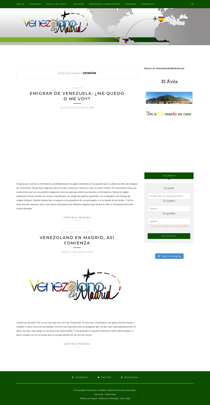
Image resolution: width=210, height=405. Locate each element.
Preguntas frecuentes (104, 4)
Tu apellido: (169, 213)
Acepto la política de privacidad (169, 226)
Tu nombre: (169, 200)
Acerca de (98, 394)
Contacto (147, 4)
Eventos (130, 4)
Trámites (35, 4)
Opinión (78, 4)
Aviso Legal (125, 398)
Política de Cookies (88, 398)
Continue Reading (77, 218)
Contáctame (110, 394)
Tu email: (169, 188)
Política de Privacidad (108, 398)
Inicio (20, 4)
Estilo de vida (55, 4)
